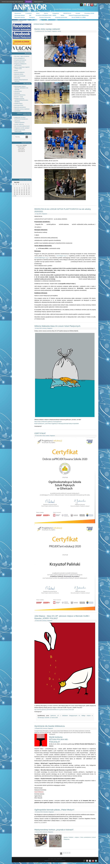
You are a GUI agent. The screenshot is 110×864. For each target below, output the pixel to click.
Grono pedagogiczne (20, 58)
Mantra (57, 860)
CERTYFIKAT (40, 433)
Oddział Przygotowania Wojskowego (79, 15)
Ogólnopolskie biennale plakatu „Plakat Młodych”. (54, 810)
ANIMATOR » (15, 21)
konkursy (44, 328)
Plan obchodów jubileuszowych (22, 126)
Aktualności (18, 13)
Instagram (32, 17)
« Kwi (14, 195)
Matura (16, 70)
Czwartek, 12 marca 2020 (51, 717)
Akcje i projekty (45, 435)
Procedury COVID (89, 13)
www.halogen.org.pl (61, 255)
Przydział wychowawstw (20, 60)
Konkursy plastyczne (20, 72)
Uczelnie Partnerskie (45, 17)
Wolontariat (17, 77)
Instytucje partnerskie (61, 17)
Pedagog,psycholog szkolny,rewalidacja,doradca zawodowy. (21, 100)
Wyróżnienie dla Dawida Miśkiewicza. (49, 726)
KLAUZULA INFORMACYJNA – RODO (46, 15)
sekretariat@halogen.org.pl (41, 257)
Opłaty (62, 15)
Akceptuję (28, 1)
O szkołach (29, 13)
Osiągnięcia (55, 13)
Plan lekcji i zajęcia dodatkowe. (22, 56)
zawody (59, 31)
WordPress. (63, 860)
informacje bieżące (20, 15)
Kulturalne (45, 812)
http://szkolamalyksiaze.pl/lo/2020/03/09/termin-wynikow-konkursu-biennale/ (54, 709)
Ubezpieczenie (18, 91)
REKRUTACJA (67, 13)
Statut (37, 13)
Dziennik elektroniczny (20, 95)
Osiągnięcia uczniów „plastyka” (22, 128)
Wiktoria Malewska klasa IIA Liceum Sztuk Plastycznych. (57, 326)
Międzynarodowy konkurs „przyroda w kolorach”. (54, 830)
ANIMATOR (29, 7)
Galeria (46, 13)
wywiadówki (17, 110)
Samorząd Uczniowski (20, 76)
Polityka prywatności (38, 1)
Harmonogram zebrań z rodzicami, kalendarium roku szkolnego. (21, 88)
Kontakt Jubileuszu (19, 124)
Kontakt (78, 13)
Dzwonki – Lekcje (19, 96)
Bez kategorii (48, 31)
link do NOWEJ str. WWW (79, 17)
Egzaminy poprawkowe (20, 107)
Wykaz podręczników (20, 62)
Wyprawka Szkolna (20, 17)
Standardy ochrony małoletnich (22, 109)
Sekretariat (17, 93)
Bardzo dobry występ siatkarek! (47, 29)
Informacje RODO (19, 105)
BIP (30, 15)
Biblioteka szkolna (19, 74)
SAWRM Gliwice (19, 103)
